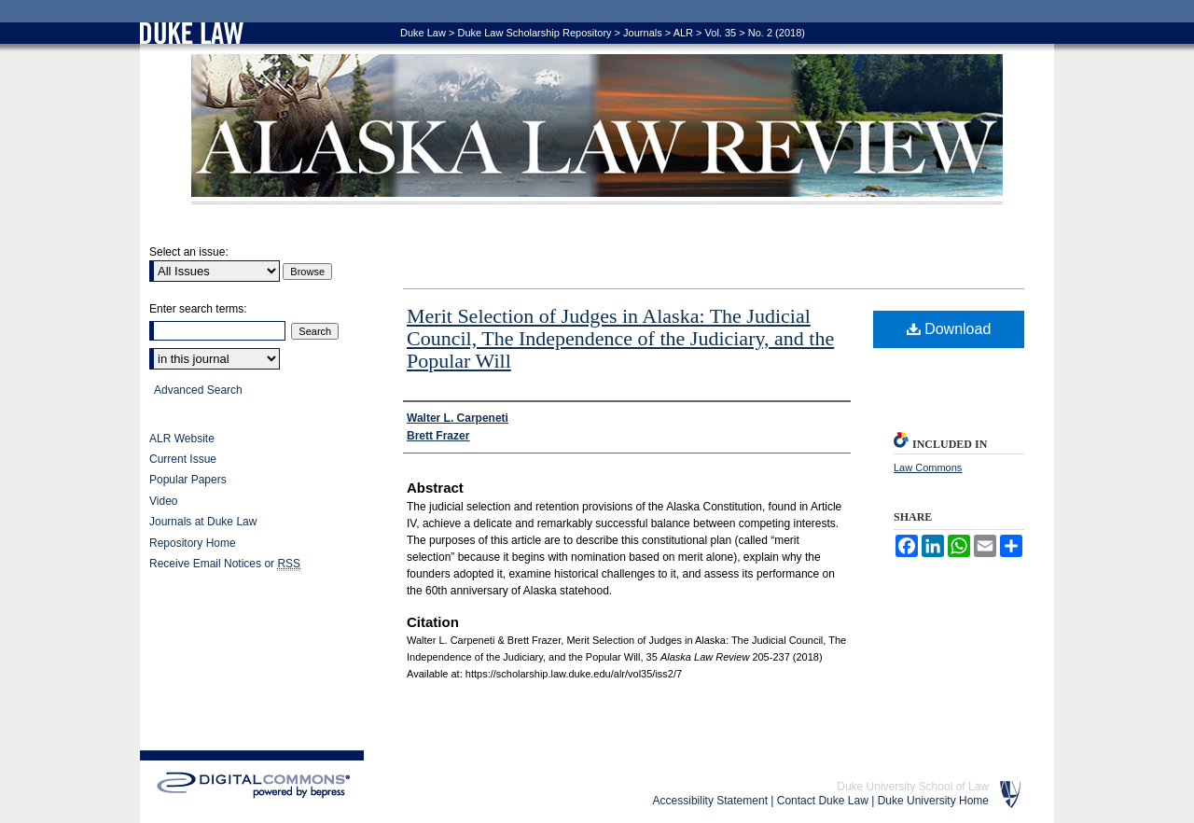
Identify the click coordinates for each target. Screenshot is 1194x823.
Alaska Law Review (597, 129)
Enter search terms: (198, 308)
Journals (642, 32)
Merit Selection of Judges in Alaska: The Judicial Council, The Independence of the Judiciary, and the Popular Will (620, 338)
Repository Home (192, 543)
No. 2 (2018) (776, 32)
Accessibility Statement (710, 800)
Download (949, 329)
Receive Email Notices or (224, 564)
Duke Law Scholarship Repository (534, 32)
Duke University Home (933, 800)
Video (163, 501)
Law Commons (928, 467)
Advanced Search (198, 390)
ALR (683, 32)
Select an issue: (189, 251)
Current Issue (182, 459)
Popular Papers (188, 479)
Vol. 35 (721, 32)
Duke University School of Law (913, 786)
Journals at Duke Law (203, 521)
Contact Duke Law (822, 800)
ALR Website (182, 438)
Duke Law (423, 32)
